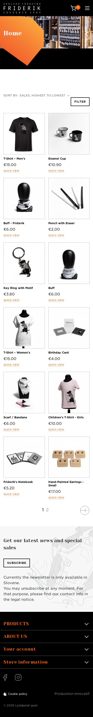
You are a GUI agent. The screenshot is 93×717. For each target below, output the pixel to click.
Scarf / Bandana (15, 417)
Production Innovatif (72, 694)
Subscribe (16, 563)
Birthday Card (58, 352)
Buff (51, 288)
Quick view (11, 170)
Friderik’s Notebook (18, 482)
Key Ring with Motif (18, 288)
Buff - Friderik (13, 223)
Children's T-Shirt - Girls (66, 417)
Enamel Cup (57, 158)
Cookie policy (17, 694)
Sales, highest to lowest (45, 95)
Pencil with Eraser (61, 223)
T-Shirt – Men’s (14, 158)
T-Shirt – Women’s (16, 352)
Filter (80, 101)
